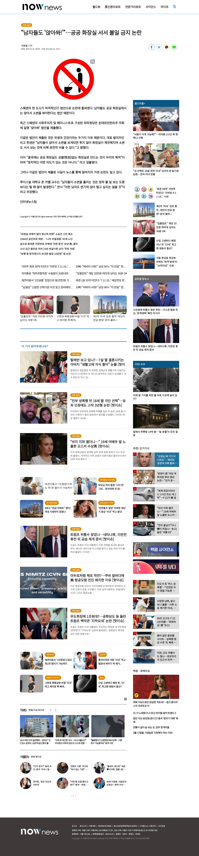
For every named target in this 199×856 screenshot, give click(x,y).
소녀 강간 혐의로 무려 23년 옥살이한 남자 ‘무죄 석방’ (47, 249)
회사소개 (83, 826)
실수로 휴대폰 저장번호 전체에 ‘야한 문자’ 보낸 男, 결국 (49, 244)
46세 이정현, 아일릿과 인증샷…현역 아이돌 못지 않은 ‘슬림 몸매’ (116, 784)
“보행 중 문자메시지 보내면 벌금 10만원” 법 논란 (45, 254)
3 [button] (75, 795)
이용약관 (92, 826)
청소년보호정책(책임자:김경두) (125, 826)
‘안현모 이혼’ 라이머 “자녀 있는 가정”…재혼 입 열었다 (79, 769)
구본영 (24, 45)
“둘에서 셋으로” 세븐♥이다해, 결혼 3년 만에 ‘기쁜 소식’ (116, 769)
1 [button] (71, 795)
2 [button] (73, 795)
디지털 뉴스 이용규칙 (148, 826)
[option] (35, 731)
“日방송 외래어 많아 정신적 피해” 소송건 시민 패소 (46, 234)
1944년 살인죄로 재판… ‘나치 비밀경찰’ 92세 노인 (46, 239)
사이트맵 (161, 826)
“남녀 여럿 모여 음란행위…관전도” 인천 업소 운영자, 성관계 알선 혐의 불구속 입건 (70, 743)
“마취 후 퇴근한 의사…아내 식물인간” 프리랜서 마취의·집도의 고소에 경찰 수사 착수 (106, 743)
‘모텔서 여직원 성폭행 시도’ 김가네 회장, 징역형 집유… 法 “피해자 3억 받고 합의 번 (34, 743)
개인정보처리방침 (104, 826)
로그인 (74, 826)
